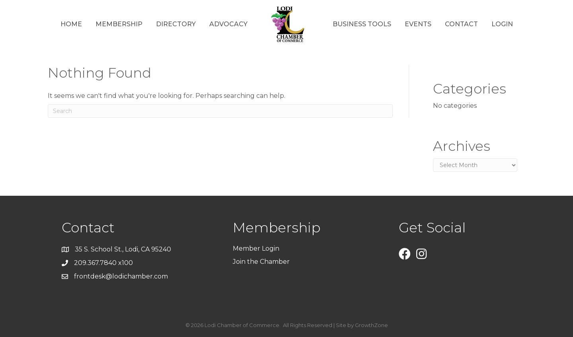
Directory (176, 24)
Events (418, 24)
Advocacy (228, 24)
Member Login (256, 248)
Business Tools (362, 24)
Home (71, 24)
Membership (119, 24)
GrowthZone (371, 325)
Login (502, 24)
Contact (461, 24)
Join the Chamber (262, 261)
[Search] (220, 111)
